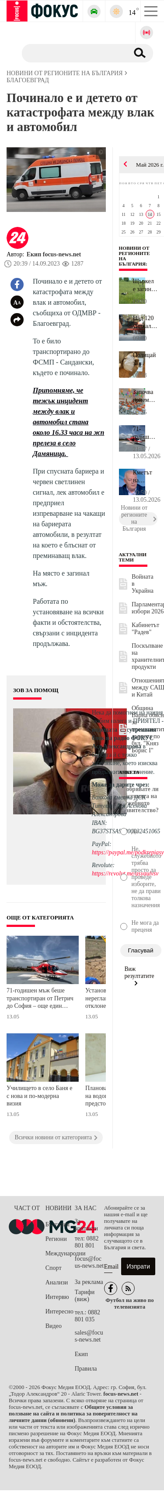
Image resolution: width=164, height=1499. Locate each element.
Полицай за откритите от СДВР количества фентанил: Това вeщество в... (145, 359)
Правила (86, 1368)
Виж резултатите (139, 976)
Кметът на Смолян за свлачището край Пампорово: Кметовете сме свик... (145, 476)
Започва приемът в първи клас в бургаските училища (145, 396)
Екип (81, 1354)
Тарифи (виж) (84, 1295)
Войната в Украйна (143, 583)
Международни (60, 1253)
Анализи (56, 1282)
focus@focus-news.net (89, 1262)
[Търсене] (72, 53)
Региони (56, 1239)
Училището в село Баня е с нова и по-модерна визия (39, 1096)
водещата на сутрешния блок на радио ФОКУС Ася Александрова (124, 738)
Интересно (59, 1311)
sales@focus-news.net (89, 1336)
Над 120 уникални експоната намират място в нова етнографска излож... (145, 322)
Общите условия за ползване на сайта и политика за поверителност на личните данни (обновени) (73, 1413)
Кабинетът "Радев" (145, 628)
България (57, 1224)
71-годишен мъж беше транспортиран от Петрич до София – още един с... (145, 433)
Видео (53, 1326)
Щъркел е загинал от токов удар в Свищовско (145, 285)
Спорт (53, 1268)
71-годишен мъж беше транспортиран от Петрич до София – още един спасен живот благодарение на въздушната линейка (40, 999)
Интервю (57, 1297)
